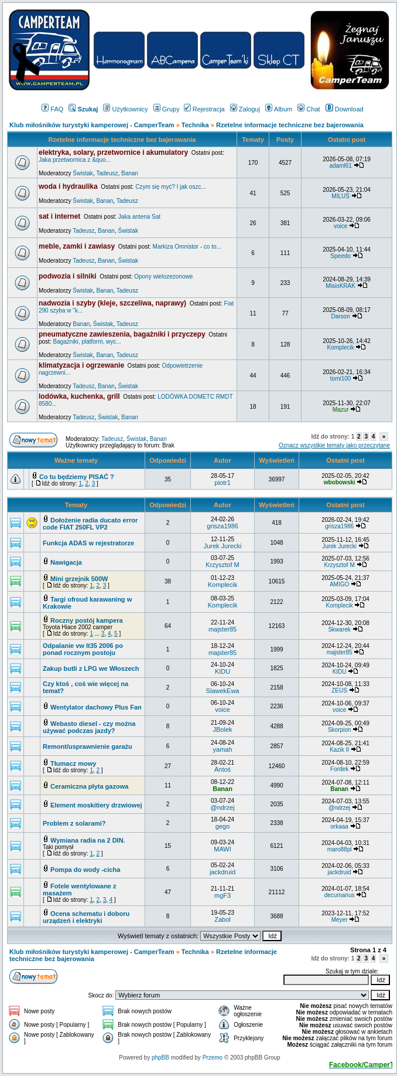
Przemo (213, 1057)
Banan (129, 173)
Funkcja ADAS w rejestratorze (88, 543)
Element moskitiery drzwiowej (96, 805)
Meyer (339, 920)
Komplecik (340, 347)
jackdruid (222, 871)
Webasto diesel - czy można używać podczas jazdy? (89, 727)
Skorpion (339, 730)
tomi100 (340, 378)
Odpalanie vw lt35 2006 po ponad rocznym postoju (83, 649)
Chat (308, 109)
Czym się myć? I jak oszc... (170, 187)
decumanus (339, 895)
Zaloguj (245, 109)
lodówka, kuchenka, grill (79, 396)
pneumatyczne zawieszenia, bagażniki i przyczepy (122, 334)
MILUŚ (340, 196)
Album (278, 109)
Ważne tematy (76, 460)
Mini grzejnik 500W (79, 578)
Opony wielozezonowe (163, 276)
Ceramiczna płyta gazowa (89, 786)
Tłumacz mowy (73, 763)
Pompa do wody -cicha (85, 869)
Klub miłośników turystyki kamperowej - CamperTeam (91, 124)
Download (345, 109)
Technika (195, 124)
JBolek (222, 729)
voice (340, 226)
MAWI (222, 849)
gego (222, 826)
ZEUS (339, 690)
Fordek (339, 769)
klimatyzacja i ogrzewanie (81, 365)
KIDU (222, 671)
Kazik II (339, 749)
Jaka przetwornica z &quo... (75, 160)
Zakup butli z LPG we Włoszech (91, 668)
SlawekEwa (222, 690)
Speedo (340, 256)
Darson (340, 316)
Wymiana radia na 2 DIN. (87, 840)
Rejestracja (204, 109)
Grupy (166, 109)
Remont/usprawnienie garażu (87, 746)
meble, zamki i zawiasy (77, 246)
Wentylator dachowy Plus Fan (96, 707)
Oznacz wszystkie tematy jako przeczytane (334, 445)
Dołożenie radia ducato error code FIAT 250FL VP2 (90, 524)
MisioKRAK (340, 286)
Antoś (222, 769)
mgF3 (222, 895)
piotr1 (222, 482)
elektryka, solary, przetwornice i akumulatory (113, 152)
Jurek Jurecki (223, 545)
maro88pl (339, 849)
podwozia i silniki (68, 276)
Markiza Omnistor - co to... (187, 246)
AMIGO (339, 584)
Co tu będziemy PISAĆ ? (76, 476)
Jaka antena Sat (139, 216)
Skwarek (339, 629)
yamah (222, 749)
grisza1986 (222, 525)
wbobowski (339, 482)
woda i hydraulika (68, 186)
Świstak (83, 173)
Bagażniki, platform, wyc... (87, 341)
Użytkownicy (125, 109)
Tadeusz (107, 173)
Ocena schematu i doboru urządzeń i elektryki (86, 917)
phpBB (160, 1057)
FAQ (52, 109)
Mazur (341, 409)
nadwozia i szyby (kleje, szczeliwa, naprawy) (112, 303)
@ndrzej (222, 807)
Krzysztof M (222, 564)
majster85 (222, 629)
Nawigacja (66, 562)
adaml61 (340, 165)
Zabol (222, 919)
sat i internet (59, 216)
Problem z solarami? (74, 823)
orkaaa (339, 826)
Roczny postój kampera (86, 620)
